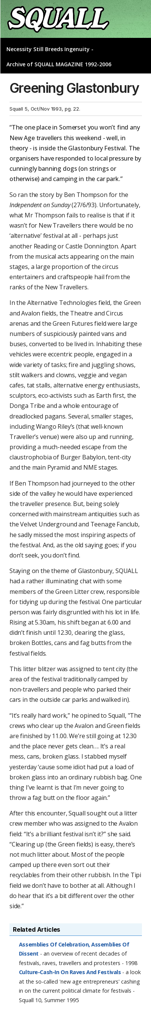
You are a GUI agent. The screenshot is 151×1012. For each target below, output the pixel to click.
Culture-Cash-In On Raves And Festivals (70, 972)
